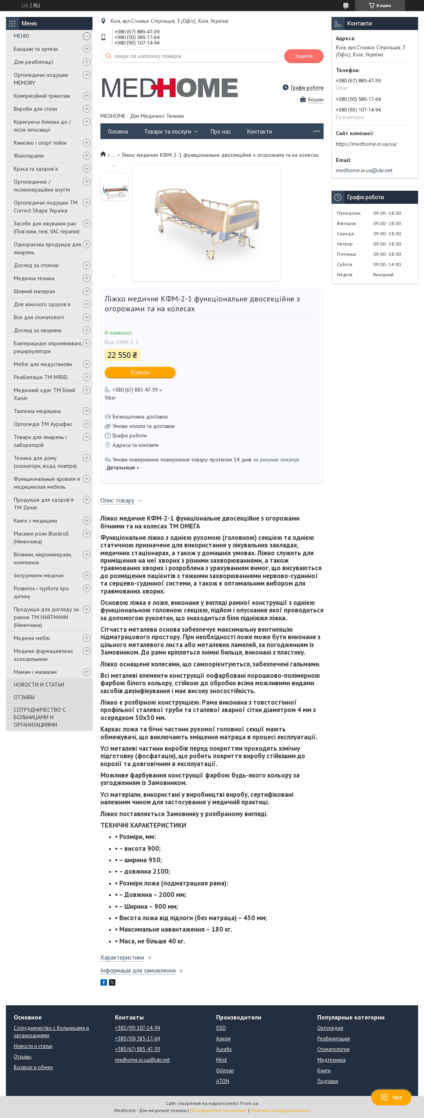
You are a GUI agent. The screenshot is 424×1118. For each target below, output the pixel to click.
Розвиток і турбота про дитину (41, 592)
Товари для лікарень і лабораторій (40, 440)
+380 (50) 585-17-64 (137, 1038)
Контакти (259, 131)
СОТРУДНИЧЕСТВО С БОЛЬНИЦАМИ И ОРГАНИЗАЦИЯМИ (40, 717)
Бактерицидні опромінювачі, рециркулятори (48, 347)
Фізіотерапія (29, 155)
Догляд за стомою (36, 265)
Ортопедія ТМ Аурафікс (43, 424)
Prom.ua (249, 1103)
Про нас (221, 131)
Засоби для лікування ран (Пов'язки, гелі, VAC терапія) (47, 227)
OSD (221, 1028)
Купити (140, 372)
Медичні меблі (32, 638)
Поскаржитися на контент (218, 1110)
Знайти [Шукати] (304, 56)
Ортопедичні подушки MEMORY (41, 78)
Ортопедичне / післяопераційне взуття (42, 185)
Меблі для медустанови (43, 364)
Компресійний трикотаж (42, 95)
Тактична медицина (37, 411)
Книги (324, 1070)
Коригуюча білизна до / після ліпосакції (42, 125)
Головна (118, 131)
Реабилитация (333, 1038)
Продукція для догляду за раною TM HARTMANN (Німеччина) (46, 617)
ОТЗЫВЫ (24, 697)
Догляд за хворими (37, 330)
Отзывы (22, 1056)
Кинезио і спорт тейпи (40, 142)
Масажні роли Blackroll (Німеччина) (41, 537)
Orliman (225, 1070)
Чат (391, 1097)
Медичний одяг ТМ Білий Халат (44, 394)
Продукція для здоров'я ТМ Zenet (44, 503)
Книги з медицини (35, 520)
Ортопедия (330, 1028)
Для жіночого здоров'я (42, 304)
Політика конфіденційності (280, 1110)
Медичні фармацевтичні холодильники (43, 654)
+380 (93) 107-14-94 (137, 1028)
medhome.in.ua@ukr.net (364, 170)
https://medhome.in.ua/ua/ (366, 143)
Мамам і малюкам (35, 671)
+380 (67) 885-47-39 (137, 1049)
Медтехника (331, 1060)
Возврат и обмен (33, 1067)
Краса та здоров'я (36, 168)
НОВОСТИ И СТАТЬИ (39, 684)
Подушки (327, 1081)
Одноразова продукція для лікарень (47, 248)
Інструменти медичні (39, 575)
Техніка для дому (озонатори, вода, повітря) (45, 461)
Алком (223, 1038)
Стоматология (333, 1049)
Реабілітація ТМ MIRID (41, 377)
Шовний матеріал (34, 291)
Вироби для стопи (35, 108)
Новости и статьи (33, 1046)
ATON (222, 1081)
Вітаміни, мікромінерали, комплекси (43, 558)
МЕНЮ (21, 35)
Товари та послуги (167, 131)
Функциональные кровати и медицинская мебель (47, 482)
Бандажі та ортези (36, 48)
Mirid (221, 1060)
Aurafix (224, 1049)
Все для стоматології (39, 317)
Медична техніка (34, 278)
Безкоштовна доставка (140, 416)
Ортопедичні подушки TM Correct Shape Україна (46, 206)
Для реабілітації (33, 61)
